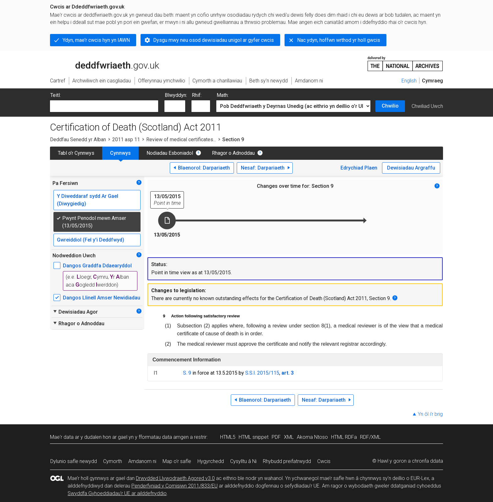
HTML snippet (254, 437)
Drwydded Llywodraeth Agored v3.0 (175, 478)
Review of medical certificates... (181, 139)
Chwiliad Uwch (427, 106)
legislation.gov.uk (99, 63)
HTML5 (227, 437)
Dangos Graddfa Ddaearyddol (97, 266)
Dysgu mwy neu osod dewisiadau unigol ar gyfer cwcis (213, 40)
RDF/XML (370, 437)
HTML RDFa (344, 437)
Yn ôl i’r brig (430, 414)
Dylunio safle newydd (73, 461)
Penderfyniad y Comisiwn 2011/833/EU (174, 486)
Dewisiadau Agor (75, 312)
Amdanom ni (142, 461)
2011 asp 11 (126, 139)
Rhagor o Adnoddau (233, 153)
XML (289, 437)
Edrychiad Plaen (359, 168)
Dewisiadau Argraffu (411, 168)
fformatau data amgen (164, 437)
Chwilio (390, 106)
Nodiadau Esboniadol (170, 153)
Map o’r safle (177, 461)
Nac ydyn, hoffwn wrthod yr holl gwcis (338, 40)
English (409, 81)
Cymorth (112, 461)
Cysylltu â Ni (243, 461)
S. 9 (187, 373)
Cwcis (323, 461)
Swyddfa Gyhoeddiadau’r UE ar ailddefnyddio (117, 493)
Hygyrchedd (210, 461)
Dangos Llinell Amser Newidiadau (101, 298)
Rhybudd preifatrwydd (287, 461)
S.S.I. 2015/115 (262, 373)
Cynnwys (120, 153)
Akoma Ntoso (312, 437)
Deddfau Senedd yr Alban (78, 139)
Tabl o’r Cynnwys (76, 153)
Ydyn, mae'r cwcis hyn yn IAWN (96, 40)
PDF (276, 437)
